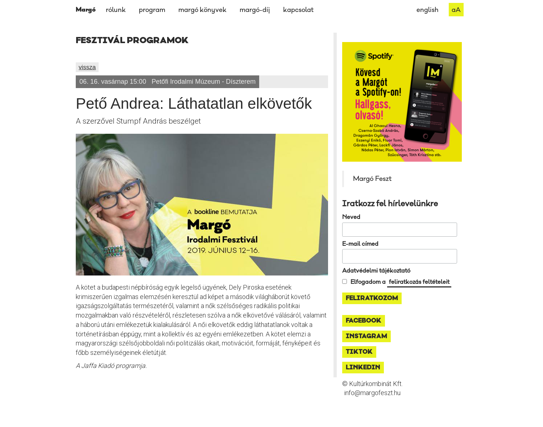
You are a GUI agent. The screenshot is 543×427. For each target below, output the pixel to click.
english (427, 10)
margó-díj (255, 10)
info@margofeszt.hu (372, 393)
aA (456, 10)
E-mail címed (360, 244)
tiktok (359, 352)
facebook (363, 321)
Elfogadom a (401, 282)
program (152, 10)
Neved (351, 217)
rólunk (116, 10)
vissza (87, 67)
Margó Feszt (372, 178)
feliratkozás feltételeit (419, 282)
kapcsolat (298, 10)
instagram (366, 336)
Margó (86, 10)
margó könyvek (202, 10)
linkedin (363, 368)
